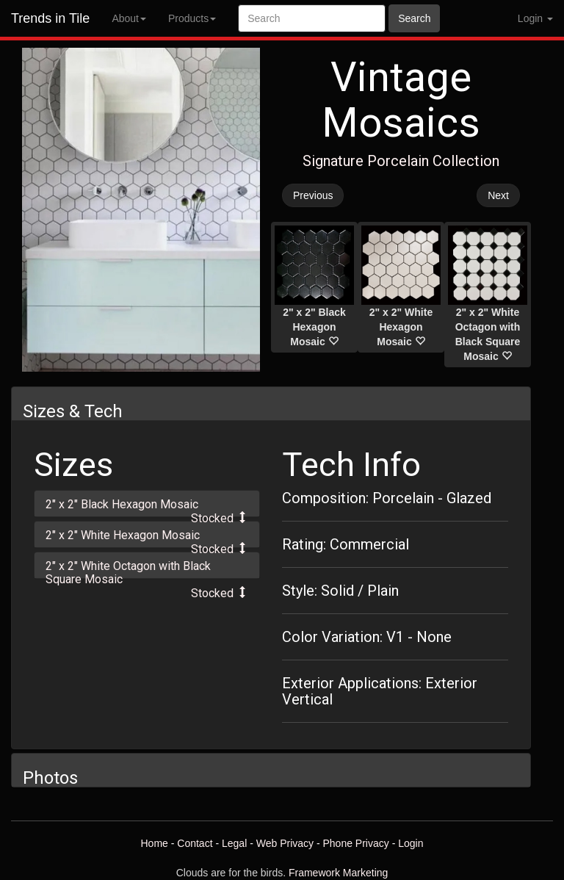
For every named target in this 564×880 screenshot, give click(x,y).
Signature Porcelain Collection (401, 161)
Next (498, 195)
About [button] (129, 18)
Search (414, 18)
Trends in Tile (50, 18)
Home (153, 843)
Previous (313, 195)
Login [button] (535, 18)
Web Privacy (285, 843)
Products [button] (192, 18)
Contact (194, 843)
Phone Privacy (356, 843)
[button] (147, 503)
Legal (234, 843)
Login (410, 843)
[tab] (147, 503)
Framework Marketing (338, 873)
